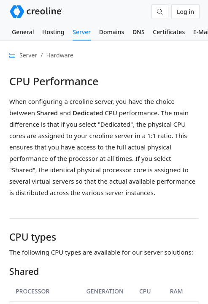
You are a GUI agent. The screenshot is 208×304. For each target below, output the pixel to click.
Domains (111, 32)
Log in (185, 12)
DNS (138, 32)
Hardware (59, 55)
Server (82, 32)
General (23, 32)
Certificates (169, 32)
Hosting (53, 32)
